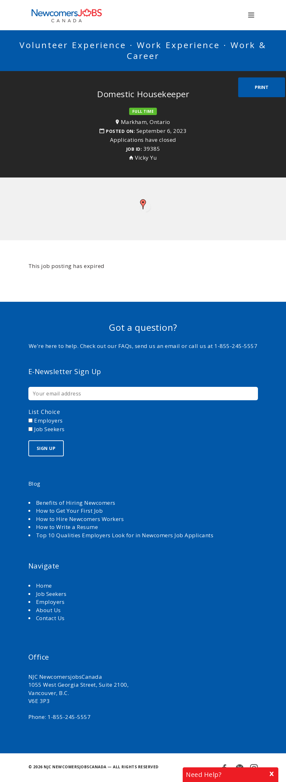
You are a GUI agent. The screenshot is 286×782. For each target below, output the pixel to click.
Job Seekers (51, 593)
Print (261, 87)
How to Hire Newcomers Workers (80, 519)
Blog (34, 483)
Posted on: (121, 131)
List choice (44, 412)
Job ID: (134, 149)
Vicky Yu (146, 157)
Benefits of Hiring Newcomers (75, 502)
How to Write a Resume (67, 527)
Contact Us (50, 618)
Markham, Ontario (145, 122)
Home (45, 585)
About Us (49, 610)
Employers (50, 601)
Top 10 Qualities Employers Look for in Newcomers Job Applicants (125, 535)
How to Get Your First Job (69, 510)
